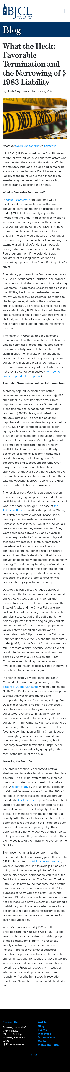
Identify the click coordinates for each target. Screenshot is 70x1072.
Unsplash (50, 146)
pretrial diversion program (44, 861)
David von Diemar (27, 146)
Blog (41, 1026)
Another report (27, 800)
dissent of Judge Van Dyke (20, 687)
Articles (43, 1022)
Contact (43, 1041)
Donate (35, 1055)
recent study (20, 787)
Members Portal (49, 1045)
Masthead (44, 1034)
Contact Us (10, 1022)
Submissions (46, 1037)
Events (42, 1030)
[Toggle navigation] (65, 10)
